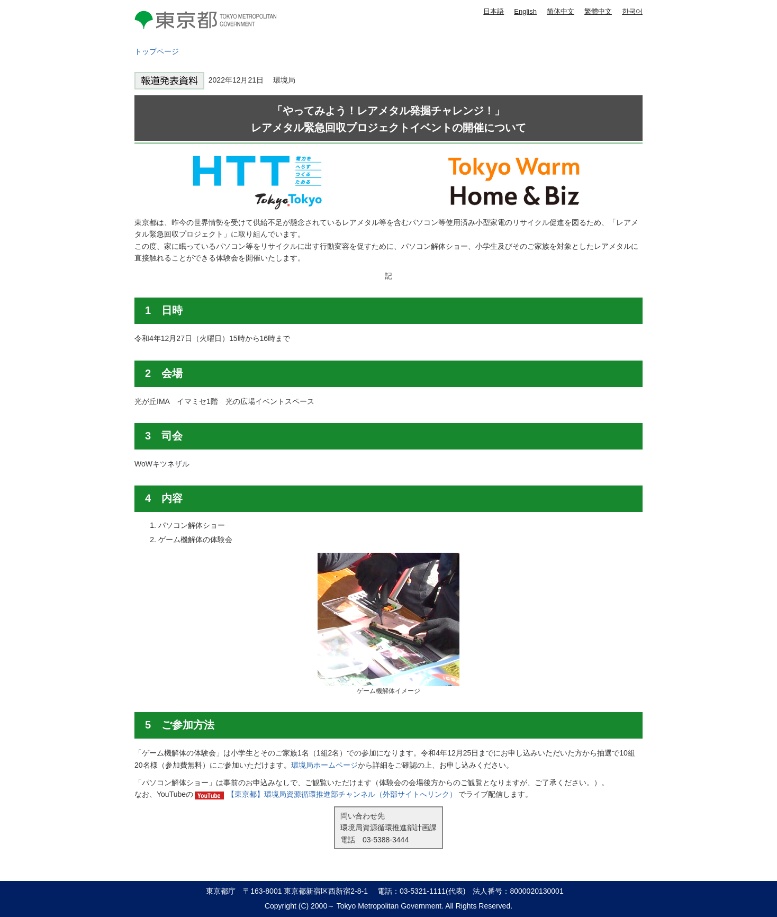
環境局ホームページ (324, 765)
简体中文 (560, 11)
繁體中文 (598, 11)
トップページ (156, 51)
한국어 (632, 11)
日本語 (493, 11)
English (525, 11)
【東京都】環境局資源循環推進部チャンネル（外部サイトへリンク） (342, 794)
